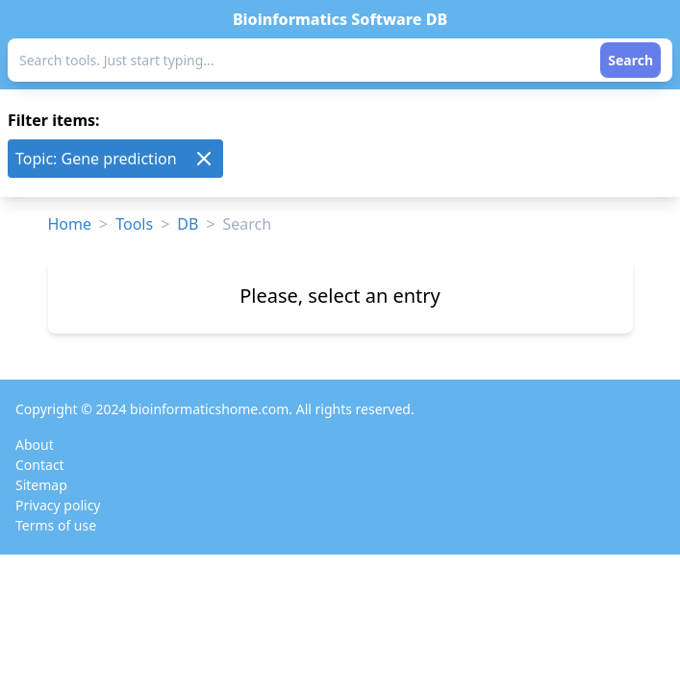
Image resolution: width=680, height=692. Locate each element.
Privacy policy (58, 505)
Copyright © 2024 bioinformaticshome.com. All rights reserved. (215, 409)
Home (70, 224)
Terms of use (55, 525)
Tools (134, 224)
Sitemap (41, 485)
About (34, 444)
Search (630, 60)
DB (187, 224)
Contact (39, 465)
